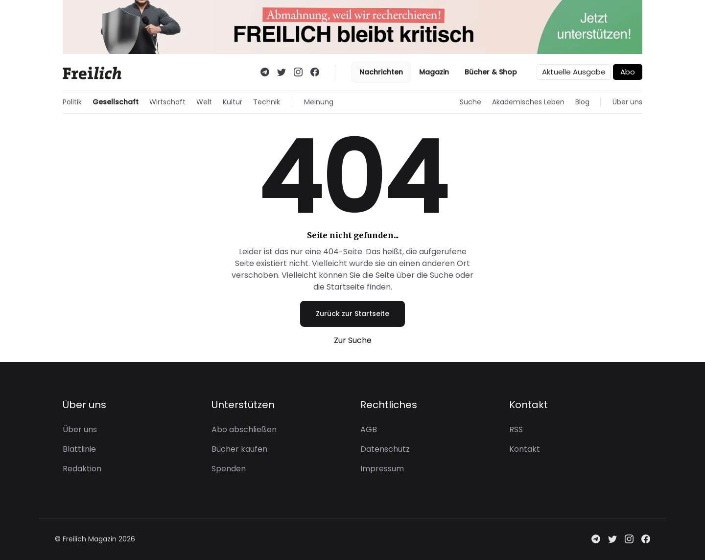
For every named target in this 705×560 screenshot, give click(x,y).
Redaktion (82, 468)
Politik (72, 102)
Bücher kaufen (239, 449)
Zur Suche (353, 340)
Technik (266, 102)
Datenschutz (385, 449)
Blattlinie (79, 449)
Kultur (232, 102)
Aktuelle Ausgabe (574, 72)
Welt (204, 102)
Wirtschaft (167, 102)
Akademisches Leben (528, 102)
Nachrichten (381, 72)
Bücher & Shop (491, 72)
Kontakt (524, 449)
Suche (470, 102)
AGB (368, 429)
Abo (627, 72)
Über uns (627, 102)
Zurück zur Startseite (352, 313)
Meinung (318, 102)
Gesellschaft (116, 102)
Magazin (434, 72)
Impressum (382, 468)
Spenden (229, 468)
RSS (516, 429)
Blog (582, 102)
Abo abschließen (244, 429)
